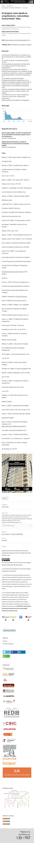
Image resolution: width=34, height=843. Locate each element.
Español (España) (8, 644)
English (5, 641)
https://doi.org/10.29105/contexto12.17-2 (17, 40)
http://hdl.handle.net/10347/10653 (12, 272)
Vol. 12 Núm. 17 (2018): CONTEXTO (11, 8)
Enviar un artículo (9, 630)
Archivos (9, 6)
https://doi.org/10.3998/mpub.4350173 (14, 426)
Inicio (3, 6)
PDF (5, 498)
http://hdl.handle (21, 296)
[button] (6, 652)
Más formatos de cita (8, 525)
